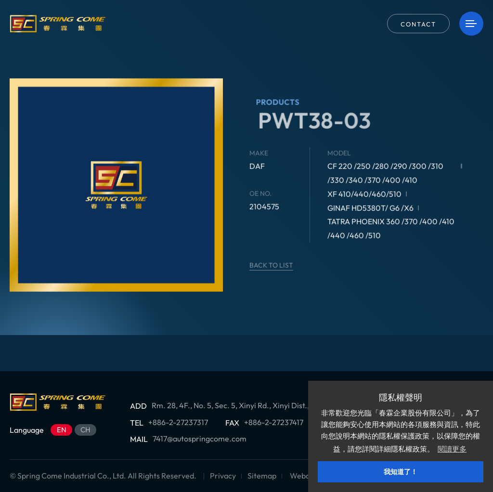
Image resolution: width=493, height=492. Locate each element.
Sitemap (261, 475)
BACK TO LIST (284, 265)
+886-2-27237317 (178, 422)
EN (61, 429)
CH (85, 429)
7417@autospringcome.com (199, 438)
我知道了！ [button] (400, 472)
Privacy (223, 475)
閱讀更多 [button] (452, 449)
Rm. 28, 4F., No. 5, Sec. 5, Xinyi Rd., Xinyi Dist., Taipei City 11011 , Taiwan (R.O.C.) (287, 405)
